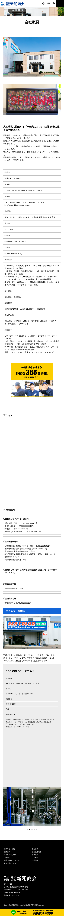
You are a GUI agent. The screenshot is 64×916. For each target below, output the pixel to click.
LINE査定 (7, 857)
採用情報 (35, 860)
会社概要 (35, 855)
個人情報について (10, 863)
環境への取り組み (10, 855)
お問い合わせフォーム (12, 860)
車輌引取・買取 (9, 849)
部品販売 (35, 849)
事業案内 (7, 852)
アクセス (35, 857)
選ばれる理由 (36, 852)
